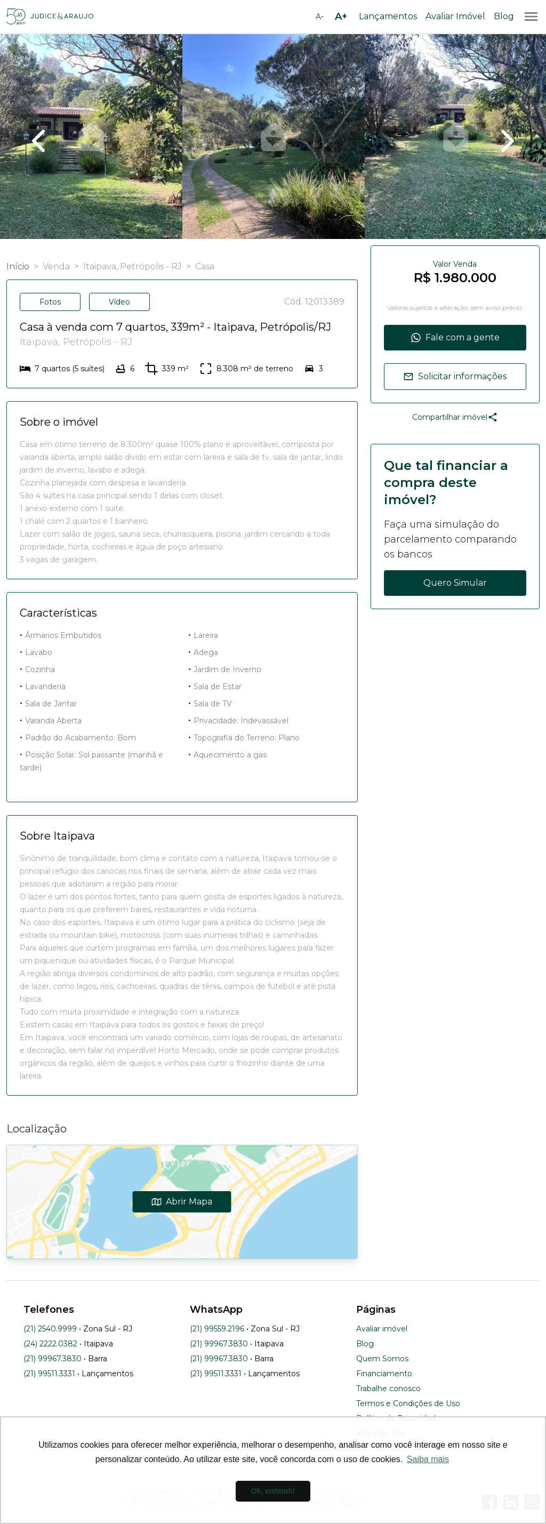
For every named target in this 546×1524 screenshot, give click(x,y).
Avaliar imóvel (381, 1329)
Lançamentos (388, 16)
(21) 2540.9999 (50, 1329)
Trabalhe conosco (388, 1388)
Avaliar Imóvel (455, 16)
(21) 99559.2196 (217, 1329)
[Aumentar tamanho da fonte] (340, 16)
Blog (504, 16)
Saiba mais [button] (428, 1459)
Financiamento (384, 1373)
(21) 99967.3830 (52, 1358)
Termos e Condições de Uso (408, 1403)
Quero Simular (455, 583)
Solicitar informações (455, 376)
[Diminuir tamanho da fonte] (319, 16)
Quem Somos (382, 1358)
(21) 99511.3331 (49, 1373)
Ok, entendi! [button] (273, 1491)
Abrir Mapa (182, 1201)
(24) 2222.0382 (50, 1344)
